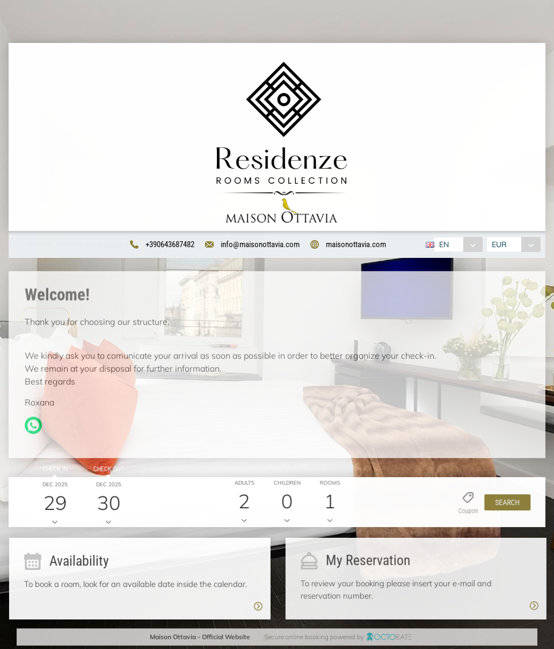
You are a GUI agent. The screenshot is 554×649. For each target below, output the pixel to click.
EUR (500, 245)
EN (442, 245)
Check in (52, 471)
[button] (504, 504)
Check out (106, 471)
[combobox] (456, 245)
